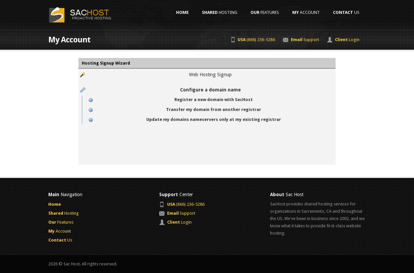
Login (347, 39)
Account (306, 12)
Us (346, 12)
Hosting (219, 12)
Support (305, 39)
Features (265, 12)
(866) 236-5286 (256, 39)
